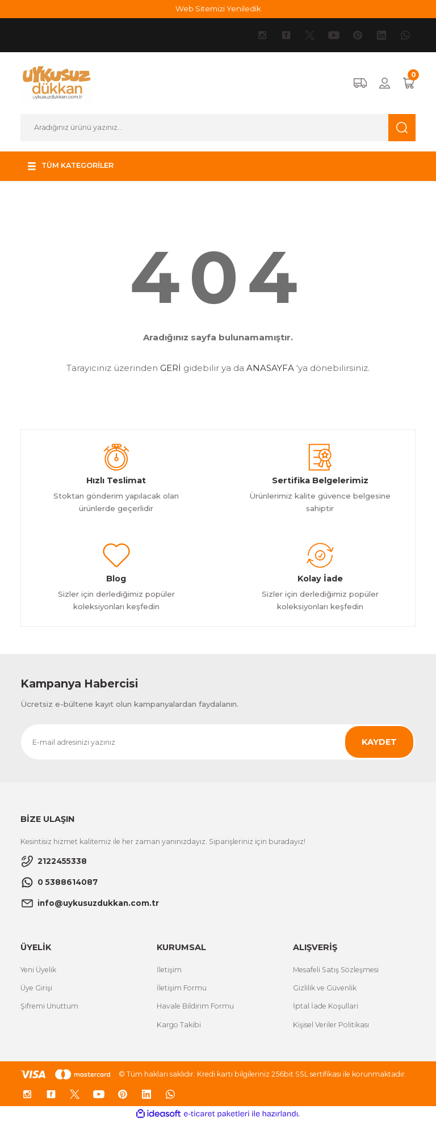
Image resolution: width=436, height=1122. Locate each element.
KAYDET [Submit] (379, 742)
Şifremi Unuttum (49, 1006)
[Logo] (56, 82)
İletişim (169, 969)
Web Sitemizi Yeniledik (218, 8)
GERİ (170, 367)
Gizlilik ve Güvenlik (325, 988)
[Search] (218, 127)
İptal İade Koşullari (325, 1006)
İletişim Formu (182, 988)
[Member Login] (385, 83)
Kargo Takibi (179, 1024)
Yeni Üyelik (38, 969)
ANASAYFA (270, 367)
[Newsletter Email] (218, 742)
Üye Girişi (36, 988)
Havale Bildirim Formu (195, 1006)
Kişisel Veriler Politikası (331, 1024)
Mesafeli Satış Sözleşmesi (336, 969)
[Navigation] (72, 166)
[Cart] (409, 83)
